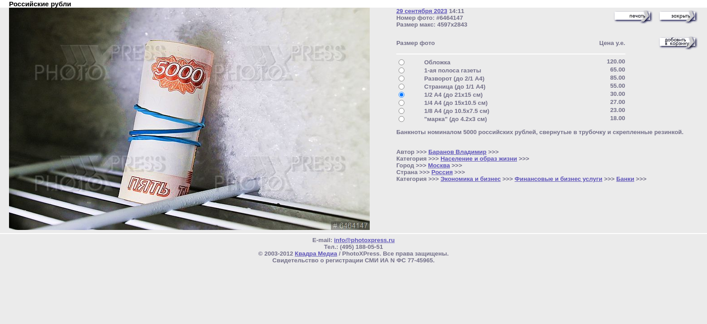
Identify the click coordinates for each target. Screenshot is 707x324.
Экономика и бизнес (471, 179)
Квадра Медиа (316, 253)
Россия (442, 172)
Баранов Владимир (457, 151)
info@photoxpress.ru (364, 240)
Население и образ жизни (479, 158)
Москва (439, 165)
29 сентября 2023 (421, 11)
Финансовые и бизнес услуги (558, 179)
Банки (625, 179)
